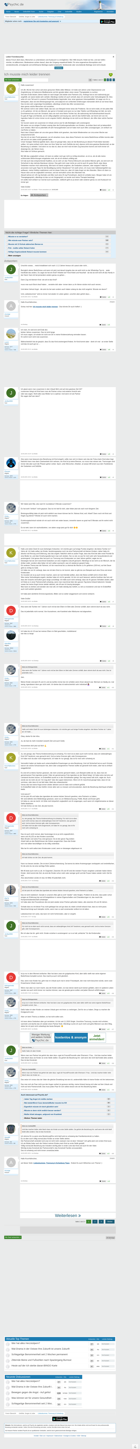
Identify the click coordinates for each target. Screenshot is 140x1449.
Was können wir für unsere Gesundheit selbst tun (36, 1398)
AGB (78, 1436)
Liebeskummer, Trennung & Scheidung (50, 1413)
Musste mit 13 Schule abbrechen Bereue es (25, 244)
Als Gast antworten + (13, 80)
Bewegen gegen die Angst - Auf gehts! (31, 1392)
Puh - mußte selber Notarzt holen (21, 248)
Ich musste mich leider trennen (27, 74)
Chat (59, 11)
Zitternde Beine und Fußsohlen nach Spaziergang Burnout (41, 1360)
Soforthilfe (68, 11)
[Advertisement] (67, 706)
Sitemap (83, 1436)
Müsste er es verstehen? (18, 237)
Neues (16, 11)
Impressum (50, 1436)
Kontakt (36, 1436)
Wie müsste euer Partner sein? (20, 240)
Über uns (42, 1436)
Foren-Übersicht (10, 1413)
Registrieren (98, 11)
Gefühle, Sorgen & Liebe (27, 1413)
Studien (79, 11)
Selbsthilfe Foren (29, 11)
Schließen (58, 68)
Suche (41, 11)
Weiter (110, 1222)
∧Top (135, 1446)
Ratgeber (50, 11)
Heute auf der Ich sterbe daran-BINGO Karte (34, 1365)
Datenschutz (58, 1436)
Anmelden (110, 11)
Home (8, 11)
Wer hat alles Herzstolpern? (25, 1343)
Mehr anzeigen (14, 256)
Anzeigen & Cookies (69, 1436)
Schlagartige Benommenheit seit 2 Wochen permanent (39, 1354)
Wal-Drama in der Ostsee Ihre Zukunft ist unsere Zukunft (40, 1348)
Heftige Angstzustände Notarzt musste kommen (27, 252)
